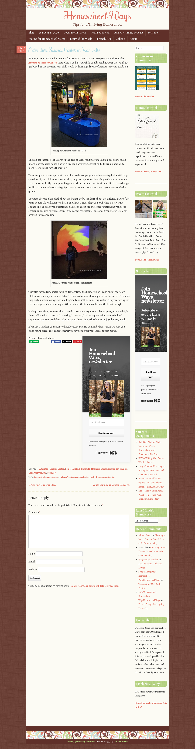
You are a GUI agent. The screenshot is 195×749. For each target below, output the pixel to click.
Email (31, 561)
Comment (34, 512)
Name (32, 553)
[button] (106, 399)
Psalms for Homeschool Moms (46, 38)
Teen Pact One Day (37, 472)
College (120, 38)
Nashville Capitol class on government (109, 468)
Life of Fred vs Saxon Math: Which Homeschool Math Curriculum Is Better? (150, 494)
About (133, 38)
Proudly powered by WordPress (81, 741)
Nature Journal (100, 32)
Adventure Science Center (42, 62)
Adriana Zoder (144, 535)
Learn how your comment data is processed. (95, 586)
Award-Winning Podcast (128, 32)
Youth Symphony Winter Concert (111, 485)
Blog (31, 32)
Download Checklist (144, 96)
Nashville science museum (101, 476)
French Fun (104, 38)
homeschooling (72, 468)
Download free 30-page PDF (148, 171)
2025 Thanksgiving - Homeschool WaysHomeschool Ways (149, 575)
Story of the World (81, 38)
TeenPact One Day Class (42, 485)
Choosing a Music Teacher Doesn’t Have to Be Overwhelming (151, 539)
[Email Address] (106, 422)
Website (33, 569)
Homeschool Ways (97, 15)
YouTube (153, 32)
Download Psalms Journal (147, 259)
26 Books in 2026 (49, 32)
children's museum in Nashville (73, 476)
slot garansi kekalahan (148, 559)
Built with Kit (106, 453)
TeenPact (51, 472)
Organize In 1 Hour (75, 32)
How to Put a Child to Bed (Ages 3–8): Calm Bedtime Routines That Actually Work (151, 482)
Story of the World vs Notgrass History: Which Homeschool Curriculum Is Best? (152, 470)
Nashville (85, 468)
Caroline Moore (121, 741)
